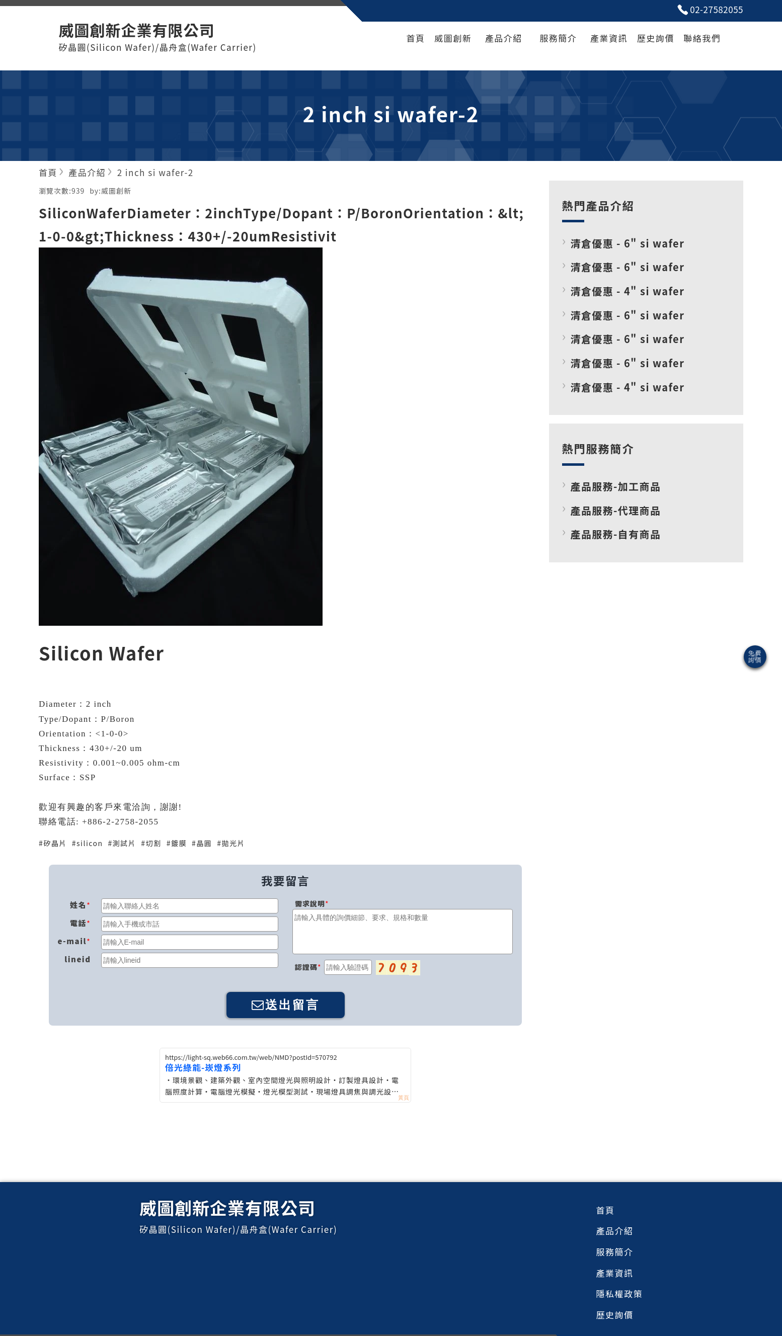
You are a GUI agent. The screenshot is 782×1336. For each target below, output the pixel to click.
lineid (77, 959)
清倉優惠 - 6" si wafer (628, 243)
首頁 (416, 38)
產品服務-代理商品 (616, 510)
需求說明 (310, 903)
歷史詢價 (655, 38)
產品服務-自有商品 (616, 534)
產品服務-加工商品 (616, 486)
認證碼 (306, 967)
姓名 (78, 904)
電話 (78, 922)
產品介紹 (503, 38)
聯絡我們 (702, 38)
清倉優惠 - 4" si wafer (628, 291)
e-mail (72, 941)
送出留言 (286, 1005)
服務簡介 (558, 38)
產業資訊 (609, 38)
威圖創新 (453, 38)
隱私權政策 (619, 1293)
